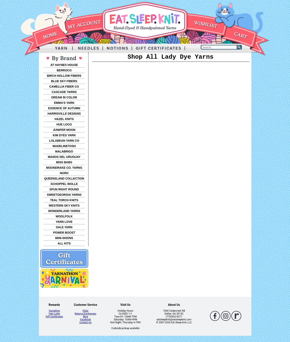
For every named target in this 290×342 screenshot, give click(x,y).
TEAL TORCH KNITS (64, 200)
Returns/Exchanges (85, 313)
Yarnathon (54, 310)
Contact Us (85, 322)
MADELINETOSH (64, 146)
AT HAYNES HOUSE (64, 65)
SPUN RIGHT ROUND (64, 189)
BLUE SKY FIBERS (64, 81)
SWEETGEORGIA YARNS (64, 194)
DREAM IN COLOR (64, 97)
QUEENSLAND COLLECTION (64, 178)
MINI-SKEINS (64, 238)
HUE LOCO (64, 124)
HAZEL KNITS (64, 119)
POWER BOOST (64, 232)
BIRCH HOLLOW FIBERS (64, 75)
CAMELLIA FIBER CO (64, 86)
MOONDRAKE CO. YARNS (64, 167)
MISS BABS (64, 162)
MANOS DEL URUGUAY (64, 157)
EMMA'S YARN (64, 102)
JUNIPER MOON (64, 129)
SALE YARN (64, 227)
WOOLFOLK (64, 216)
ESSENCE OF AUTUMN (64, 108)
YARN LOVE (64, 221)
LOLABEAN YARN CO (64, 140)
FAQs (85, 310)
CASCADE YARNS (64, 92)
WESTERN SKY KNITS (64, 205)
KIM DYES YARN (64, 135)
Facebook (85, 319)
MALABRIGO (64, 151)
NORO (64, 173)
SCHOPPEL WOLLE (64, 184)
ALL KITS (64, 243)
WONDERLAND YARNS (64, 211)
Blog (85, 316)
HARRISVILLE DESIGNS (64, 113)
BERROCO (64, 70)
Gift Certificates (54, 316)
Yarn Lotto (54, 313)
